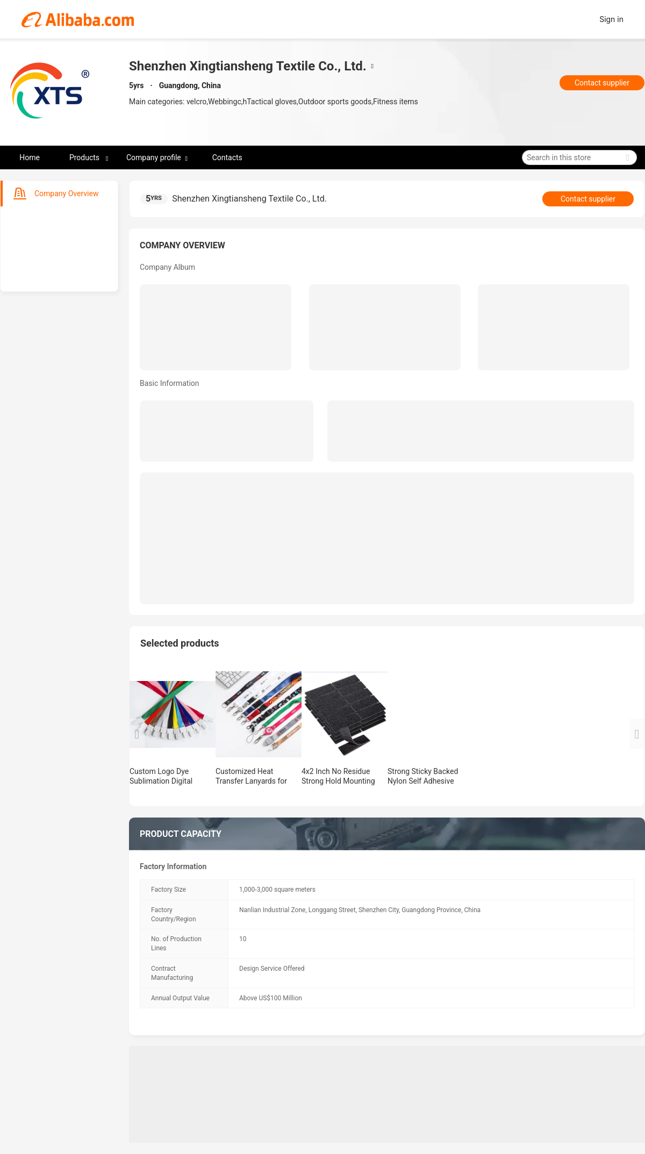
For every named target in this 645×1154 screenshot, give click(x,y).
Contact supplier (602, 82)
